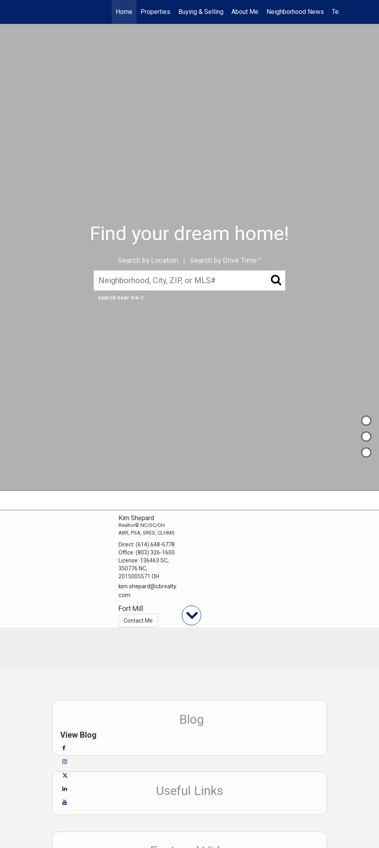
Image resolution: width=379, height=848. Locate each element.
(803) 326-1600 (155, 552)
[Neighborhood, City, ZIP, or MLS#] (189, 280)
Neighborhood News (295, 12)
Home (124, 12)
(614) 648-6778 (155, 544)
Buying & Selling (200, 12)
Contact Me (138, 620)
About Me (245, 12)
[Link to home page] (44, 12)
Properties (155, 12)
